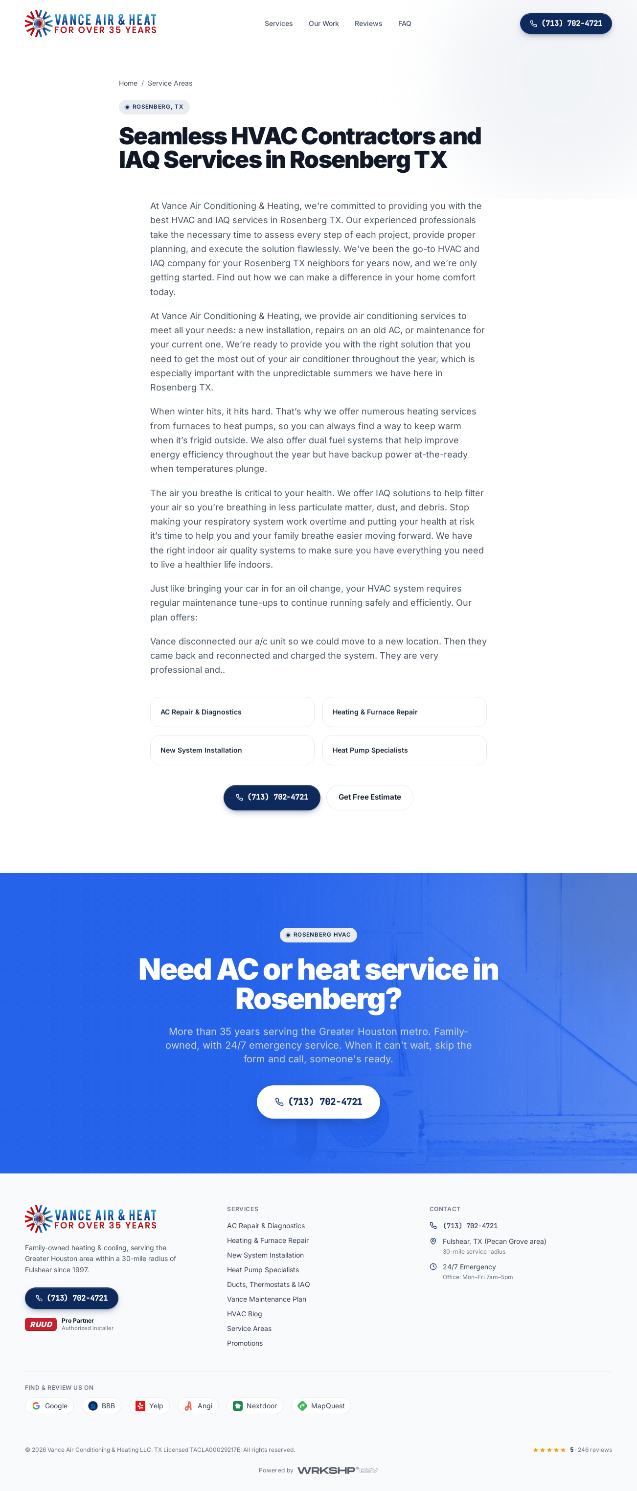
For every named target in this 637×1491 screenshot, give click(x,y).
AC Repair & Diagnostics (201, 712)
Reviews (369, 23)
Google (49, 1406)
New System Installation (201, 750)
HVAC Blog (244, 1313)
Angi (198, 1406)
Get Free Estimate (370, 798)
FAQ (404, 23)
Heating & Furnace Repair (375, 712)
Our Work (324, 23)
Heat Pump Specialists (370, 750)
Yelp (149, 1406)
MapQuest (321, 1406)
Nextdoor (255, 1406)
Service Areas (170, 83)
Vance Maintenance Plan (266, 1299)
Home (128, 83)
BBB (101, 1406)
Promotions (245, 1343)
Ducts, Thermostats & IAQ (268, 1284)
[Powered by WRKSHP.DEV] (318, 1470)
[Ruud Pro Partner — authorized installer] (69, 1324)
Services (279, 23)
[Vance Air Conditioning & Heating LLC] (90, 23)
